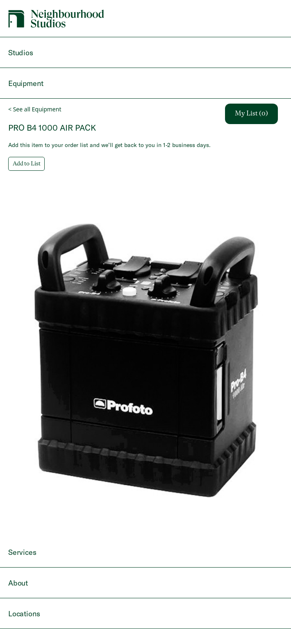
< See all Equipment (34, 109)
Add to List (26, 164)
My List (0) (251, 114)
